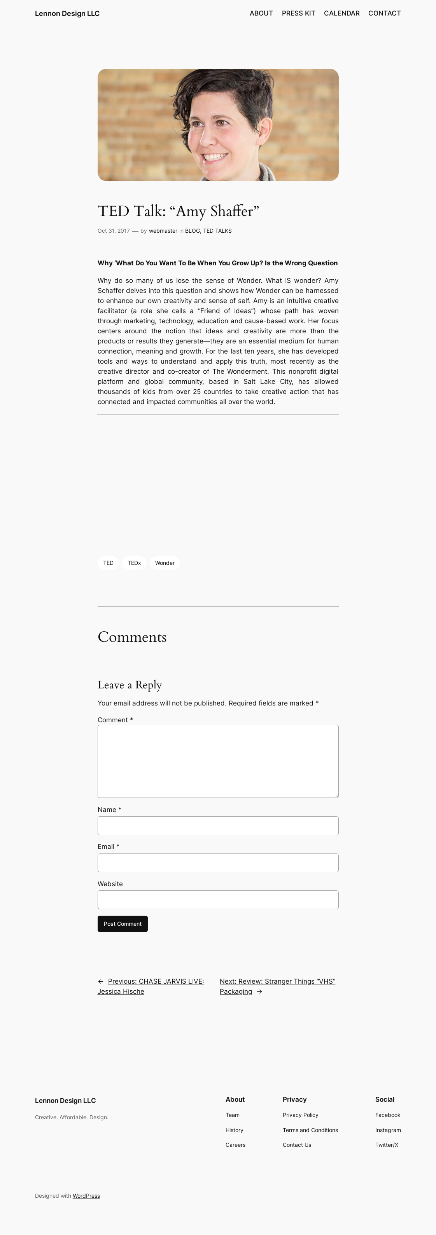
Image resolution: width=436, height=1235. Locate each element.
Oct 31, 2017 (114, 230)
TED (108, 562)
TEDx (134, 562)
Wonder (165, 562)
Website (110, 884)
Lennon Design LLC (67, 13)
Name (110, 809)
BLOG (192, 230)
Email (109, 846)
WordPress (86, 1195)
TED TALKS (217, 230)
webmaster (163, 230)
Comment (115, 720)
